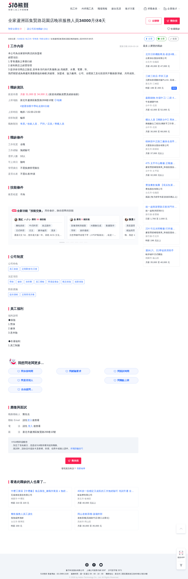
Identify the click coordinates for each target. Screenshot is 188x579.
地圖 (59, 100)
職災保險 (66, 282)
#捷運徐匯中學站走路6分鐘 (34, 106)
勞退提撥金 (53, 282)
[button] (62, 242)
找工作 (73, 9)
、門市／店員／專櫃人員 (51, 124)
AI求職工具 (88, 9)
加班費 (29, 282)
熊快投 (173, 21)
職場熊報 (102, 9)
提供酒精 (14, 294)
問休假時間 (25, 371)
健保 (20, 282)
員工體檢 (40, 282)
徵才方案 (130, 9)
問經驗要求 (58, 371)
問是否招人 (125, 371)
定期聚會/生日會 (29, 269)
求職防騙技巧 (76, 439)
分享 (149, 39)
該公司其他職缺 (37, 29)
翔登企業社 (44, 39)
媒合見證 (116, 9)
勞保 (12, 282)
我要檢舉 (81, 459)
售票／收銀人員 (28, 124)
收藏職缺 (175, 29)
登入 (29, 411)
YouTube (101, 556)
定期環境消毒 (28, 294)
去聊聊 (155, 21)
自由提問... (59, 380)
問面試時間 (92, 371)
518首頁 (20, 39)
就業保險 (79, 282)
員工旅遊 (14, 269)
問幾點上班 (25, 380)
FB (94, 556)
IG (87, 556)
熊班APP (181, 557)
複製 (173, 39)
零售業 (35, 39)
